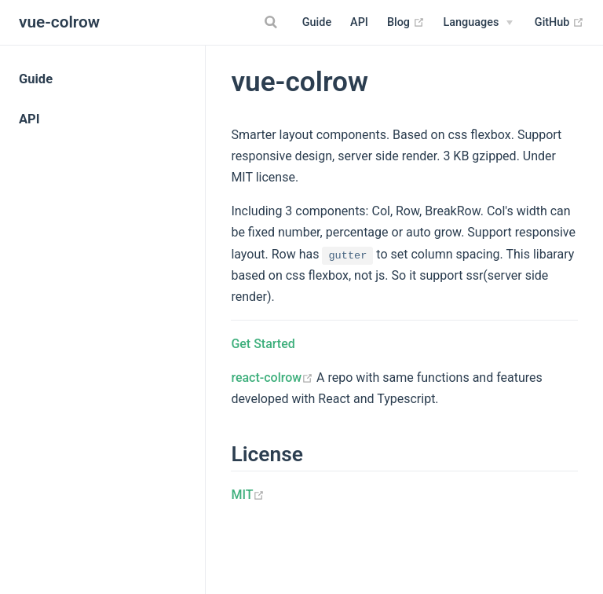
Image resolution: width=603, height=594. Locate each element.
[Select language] (478, 22)
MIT (248, 494)
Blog (406, 22)
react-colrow (272, 377)
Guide (316, 22)
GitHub (559, 22)
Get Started (262, 343)
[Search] (273, 22)
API (359, 22)
